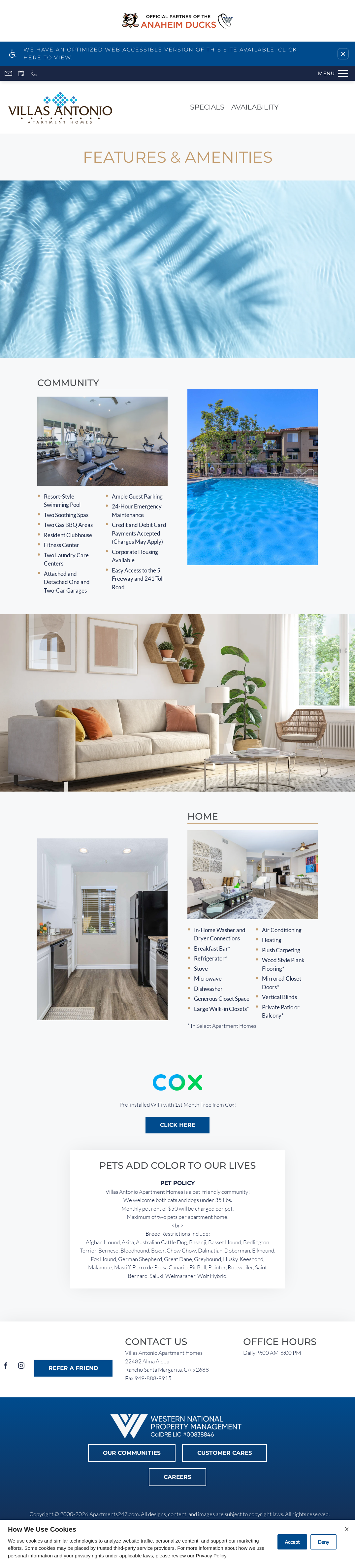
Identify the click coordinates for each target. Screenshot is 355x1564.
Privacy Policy (211, 1555)
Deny (323, 1542)
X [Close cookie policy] (346, 1529)
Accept (292, 1542)
